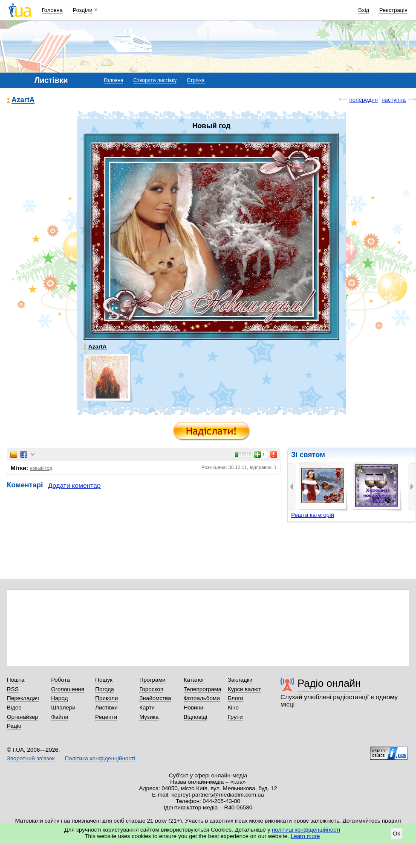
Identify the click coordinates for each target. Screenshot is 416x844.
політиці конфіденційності (306, 829)
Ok (396, 833)
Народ (59, 698)
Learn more (305, 836)
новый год (41, 468)
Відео (14, 707)
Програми (152, 680)
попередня (363, 100)
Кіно (233, 707)
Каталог (194, 680)
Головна (52, 10)
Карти (147, 707)
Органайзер (22, 717)
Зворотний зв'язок (31, 758)
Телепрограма (203, 689)
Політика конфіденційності (100, 758)
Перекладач (23, 698)
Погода (104, 689)
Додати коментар (74, 485)
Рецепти (106, 717)
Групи (235, 717)
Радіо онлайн (329, 683)
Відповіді (196, 717)
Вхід (364, 10)
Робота (60, 680)
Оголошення (67, 689)
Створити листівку (155, 80)
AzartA (23, 100)
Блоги (235, 698)
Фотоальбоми (202, 698)
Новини (194, 707)
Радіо (14, 726)
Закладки (240, 680)
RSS (13, 689)
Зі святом (308, 455)
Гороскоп (151, 689)
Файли (60, 717)
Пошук (104, 680)
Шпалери (63, 707)
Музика (149, 717)
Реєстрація (393, 10)
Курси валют (244, 689)
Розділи (82, 10)
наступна (393, 100)
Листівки (106, 707)
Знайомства (155, 698)
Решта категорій (312, 515)
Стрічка (196, 80)
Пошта (15, 680)
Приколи (106, 698)
